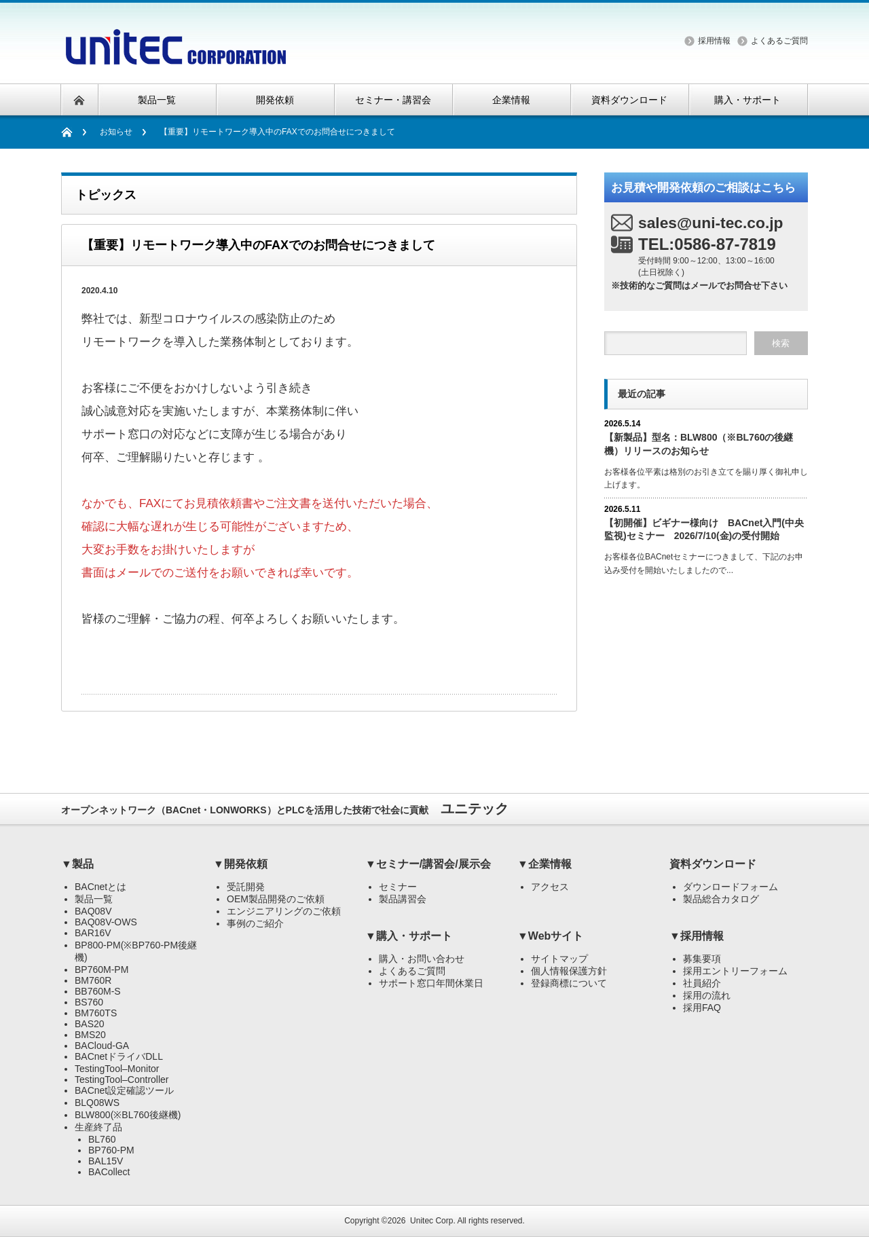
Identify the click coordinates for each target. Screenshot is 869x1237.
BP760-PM (111, 1150)
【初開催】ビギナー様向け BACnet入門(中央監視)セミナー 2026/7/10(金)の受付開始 (704, 529)
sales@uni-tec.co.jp (710, 223)
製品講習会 (402, 898)
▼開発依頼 (240, 864)
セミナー (398, 886)
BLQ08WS (97, 1102)
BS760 (89, 1002)
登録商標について (569, 983)
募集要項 (702, 958)
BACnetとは (100, 886)
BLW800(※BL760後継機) (128, 1114)
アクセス (550, 886)
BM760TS (96, 1013)
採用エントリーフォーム (735, 970)
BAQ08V (93, 911)
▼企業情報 (544, 864)
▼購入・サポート (408, 936)
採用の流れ (707, 995)
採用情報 (714, 40)
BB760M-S (98, 991)
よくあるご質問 (779, 40)
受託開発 (246, 886)
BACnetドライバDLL (119, 1056)
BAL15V (105, 1161)
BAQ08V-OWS (106, 922)
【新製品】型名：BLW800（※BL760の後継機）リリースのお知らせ (698, 444)
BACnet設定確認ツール (124, 1090)
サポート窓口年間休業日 (431, 983)
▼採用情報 (696, 936)
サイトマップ (559, 958)
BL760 (101, 1139)
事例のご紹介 (255, 923)
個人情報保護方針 (569, 970)
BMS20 (90, 1034)
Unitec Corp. (433, 1220)
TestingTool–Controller (122, 1079)
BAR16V (93, 932)
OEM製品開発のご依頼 (276, 898)
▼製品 (77, 864)
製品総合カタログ (721, 898)
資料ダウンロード (712, 864)
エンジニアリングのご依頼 (284, 911)
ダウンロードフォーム (730, 886)
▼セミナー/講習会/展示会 (428, 864)
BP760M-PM (101, 969)
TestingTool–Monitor (117, 1068)
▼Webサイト (550, 936)
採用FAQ (702, 1007)
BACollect (109, 1171)
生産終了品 (98, 1127)
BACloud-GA (102, 1045)
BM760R (93, 980)
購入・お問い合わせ (421, 958)
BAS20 (90, 1023)
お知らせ (116, 131)
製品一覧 (94, 898)
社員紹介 (702, 983)
